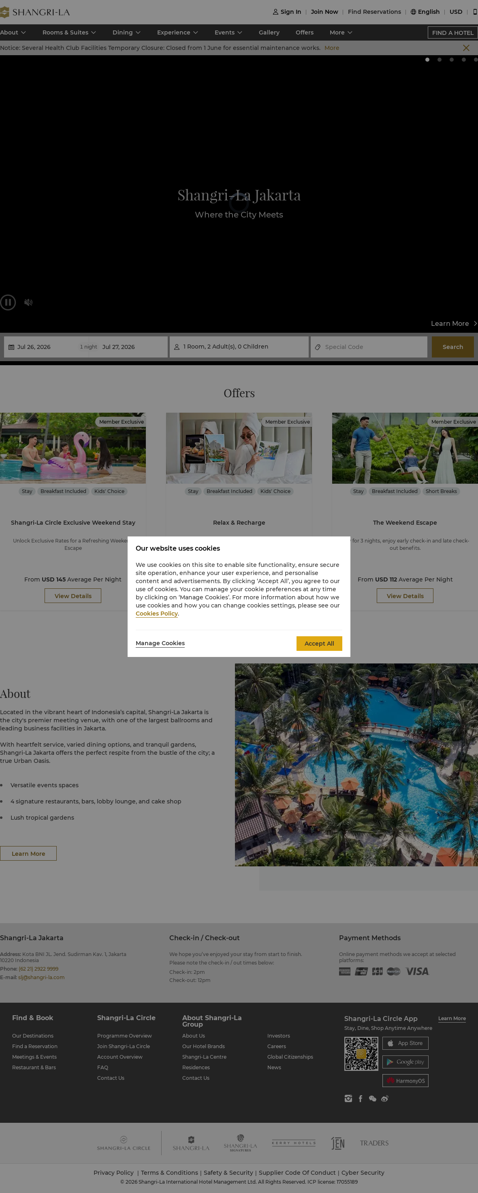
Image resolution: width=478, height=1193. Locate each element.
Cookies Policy (157, 613)
